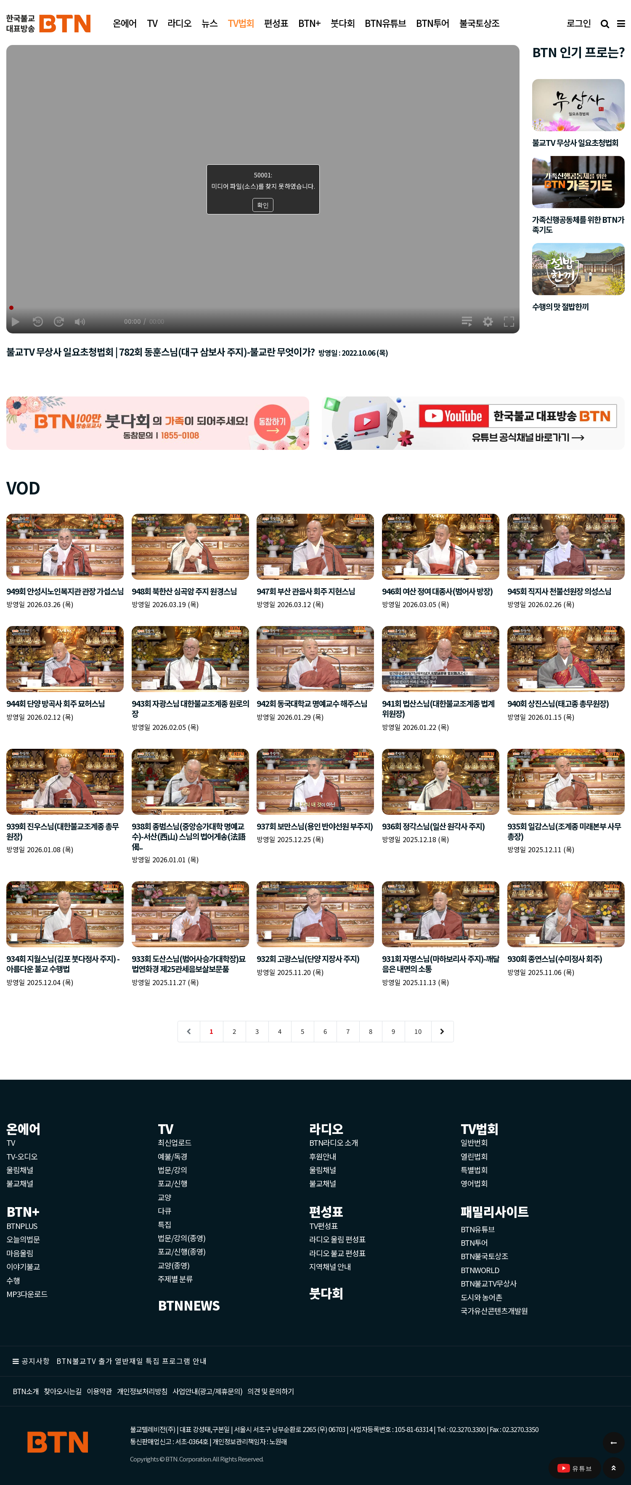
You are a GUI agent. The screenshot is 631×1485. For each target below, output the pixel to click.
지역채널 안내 (330, 1266)
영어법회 (474, 1183)
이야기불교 (23, 1266)
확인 (263, 205)
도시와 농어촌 (481, 1297)
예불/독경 (172, 1156)
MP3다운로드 (27, 1293)
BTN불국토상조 (484, 1255)
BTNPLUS (21, 1225)
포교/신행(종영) (181, 1251)
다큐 (164, 1210)
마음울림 (19, 1252)
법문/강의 (172, 1169)
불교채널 (19, 1183)
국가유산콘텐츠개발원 (494, 1310)
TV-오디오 (21, 1156)
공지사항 (35, 1361)
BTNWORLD (480, 1269)
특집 (164, 1224)
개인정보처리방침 (142, 1391)
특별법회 (474, 1169)
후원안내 (322, 1156)
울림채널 (19, 1169)
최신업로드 (174, 1142)
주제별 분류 (175, 1278)
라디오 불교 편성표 (337, 1252)
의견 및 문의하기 (270, 1391)
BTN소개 (26, 1391)
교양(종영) (173, 1265)
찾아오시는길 (63, 1391)
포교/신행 (172, 1183)
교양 (164, 1197)
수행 (13, 1280)
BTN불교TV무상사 (489, 1283)
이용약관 (99, 1391)
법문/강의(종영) (181, 1237)
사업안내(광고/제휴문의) (207, 1391)
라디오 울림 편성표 (337, 1239)
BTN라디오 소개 (333, 1142)
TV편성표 (323, 1225)
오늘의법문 (23, 1239)
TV (10, 1142)
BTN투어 (474, 1242)
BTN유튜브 (478, 1228)
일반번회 (474, 1142)
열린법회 (474, 1156)
